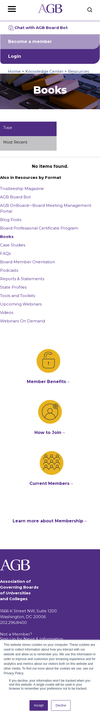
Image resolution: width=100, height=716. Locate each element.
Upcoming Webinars (21, 304)
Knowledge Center (44, 71)
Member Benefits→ (48, 381)
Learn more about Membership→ (50, 520)
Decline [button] (61, 705)
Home (14, 71)
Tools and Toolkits (17, 295)
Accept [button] (39, 705)
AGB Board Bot (15, 196)
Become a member (30, 41)
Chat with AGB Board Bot (38, 27)
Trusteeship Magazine (22, 188)
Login (14, 56)
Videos (6, 312)
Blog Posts (10, 219)
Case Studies (12, 244)
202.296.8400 (13, 622)
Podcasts (9, 270)
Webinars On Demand (22, 320)
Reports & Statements (22, 278)
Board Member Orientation (27, 261)
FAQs (5, 253)
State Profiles (13, 287)
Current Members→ (51, 483)
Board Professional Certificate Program (39, 228)
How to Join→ (50, 432)
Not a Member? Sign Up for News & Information (31, 636)
